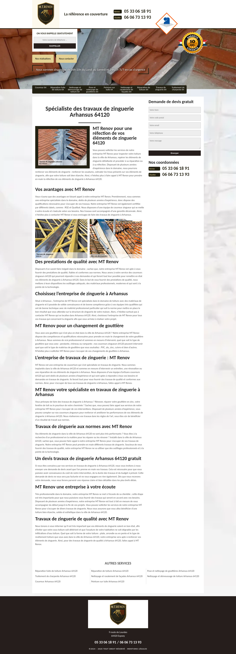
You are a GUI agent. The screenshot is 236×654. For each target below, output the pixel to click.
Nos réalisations (43, 58)
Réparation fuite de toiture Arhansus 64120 (56, 570)
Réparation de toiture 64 (143, 88)
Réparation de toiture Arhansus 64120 (109, 570)
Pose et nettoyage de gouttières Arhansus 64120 (170, 570)
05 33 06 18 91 (137, 11)
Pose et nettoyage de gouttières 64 (92, 89)
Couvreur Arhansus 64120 (48, 581)
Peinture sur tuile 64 (109, 88)
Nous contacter (66, 58)
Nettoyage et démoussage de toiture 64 (75, 89)
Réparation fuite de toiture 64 (57, 88)
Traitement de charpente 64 (178, 88)
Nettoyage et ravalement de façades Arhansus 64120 (117, 576)
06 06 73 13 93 (137, 17)
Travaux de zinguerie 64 (160, 88)
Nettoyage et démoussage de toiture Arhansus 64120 (173, 576)
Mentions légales (137, 649)
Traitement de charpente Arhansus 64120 (55, 576)
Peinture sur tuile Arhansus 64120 (107, 581)
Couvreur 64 (40, 87)
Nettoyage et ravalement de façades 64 (126, 89)
